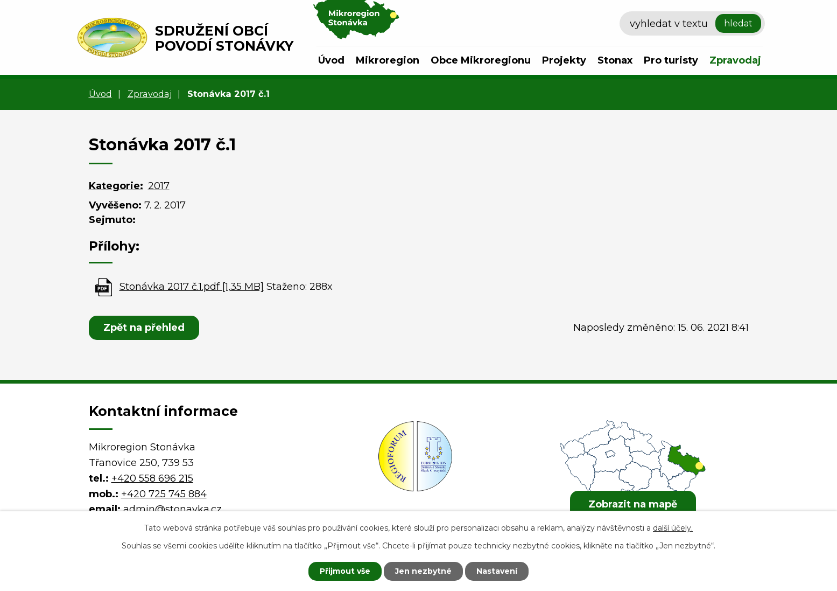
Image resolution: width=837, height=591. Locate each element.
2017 (159, 186)
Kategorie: (116, 186)
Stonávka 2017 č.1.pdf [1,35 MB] (191, 287)
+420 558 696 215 (152, 478)
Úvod (331, 60)
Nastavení (496, 571)
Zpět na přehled (144, 327)
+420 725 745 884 (164, 494)
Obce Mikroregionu (481, 60)
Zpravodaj (735, 60)
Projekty (564, 60)
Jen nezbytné (423, 571)
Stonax (614, 60)
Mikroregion (387, 60)
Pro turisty (671, 60)
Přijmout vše (345, 571)
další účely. (673, 528)
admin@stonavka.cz (172, 509)
